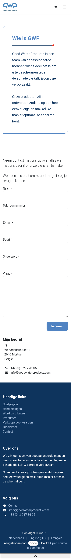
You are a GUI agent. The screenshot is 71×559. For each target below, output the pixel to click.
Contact (8, 431)
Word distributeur (14, 413)
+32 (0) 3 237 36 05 (21, 514)
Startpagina (10, 404)
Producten (9, 418)
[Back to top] (35, 556)
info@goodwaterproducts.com (28, 510)
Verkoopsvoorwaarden (18, 422)
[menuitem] (16, 538)
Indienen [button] (57, 326)
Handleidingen (12, 409)
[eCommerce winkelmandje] (55, 7)
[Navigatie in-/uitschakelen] (64, 7)
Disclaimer (10, 427)
